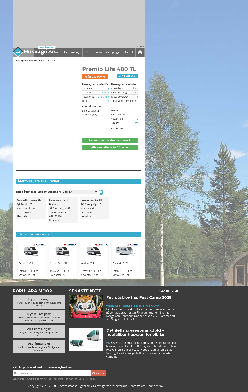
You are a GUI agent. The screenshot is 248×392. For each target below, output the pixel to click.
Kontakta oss (137, 386)
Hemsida (22, 216)
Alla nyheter (168, 290)
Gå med (98, 373)
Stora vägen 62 (61, 208)
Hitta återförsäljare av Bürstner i (57, 192)
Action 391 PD (58, 263)
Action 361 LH (27, 263)
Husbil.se (140, 46)
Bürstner (33, 60)
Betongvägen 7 (92, 204)
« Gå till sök (127, 76)
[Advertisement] (78, 163)
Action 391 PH (89, 263)
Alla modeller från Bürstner (110, 147)
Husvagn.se (21, 60)
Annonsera (155, 386)
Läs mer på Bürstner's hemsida (110, 140)
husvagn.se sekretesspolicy (82, 378)
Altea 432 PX (120, 263)
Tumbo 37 (26, 204)
